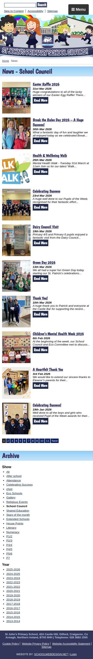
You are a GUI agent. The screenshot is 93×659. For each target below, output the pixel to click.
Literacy (11, 527)
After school (14, 476)
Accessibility (35, 11)
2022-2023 (13, 582)
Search (42, 5)
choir (9, 489)
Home (5, 60)
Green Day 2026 (44, 262)
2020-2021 (13, 591)
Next (55, 440)
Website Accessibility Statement (71, 643)
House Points (14, 523)
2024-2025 (13, 573)
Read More (40, 100)
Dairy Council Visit (45, 226)
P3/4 (9, 545)
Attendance (13, 480)
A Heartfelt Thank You (48, 369)
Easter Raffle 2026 (46, 84)
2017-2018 (13, 603)
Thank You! (40, 298)
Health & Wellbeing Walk (50, 155)
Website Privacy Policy (35, 643)
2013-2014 (13, 621)
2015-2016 (13, 612)
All (7, 471)
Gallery (10, 497)
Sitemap (52, 11)
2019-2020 (13, 595)
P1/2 (9, 536)
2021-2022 (13, 586)
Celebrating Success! (47, 405)
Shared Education (17, 510)
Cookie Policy (11, 643)
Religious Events (17, 502)
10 (41, 440)
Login (73, 654)
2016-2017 (13, 608)
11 (47, 440)
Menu (78, 9)
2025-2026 (13, 569)
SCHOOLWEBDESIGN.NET (51, 654)
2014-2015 (13, 616)
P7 (8, 557)
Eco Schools (14, 493)
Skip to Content (14, 11)
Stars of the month (18, 514)
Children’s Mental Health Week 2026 (58, 333)
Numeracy (12, 532)
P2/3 (9, 540)
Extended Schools (18, 519)
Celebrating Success (46, 191)
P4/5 (9, 549)
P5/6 (9, 553)
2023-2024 (13, 578)
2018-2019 (13, 599)
